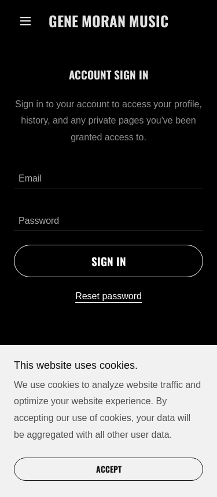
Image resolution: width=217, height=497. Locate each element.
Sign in (108, 261)
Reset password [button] (108, 296)
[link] (108, 21)
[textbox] (108, 174)
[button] (28, 20)
